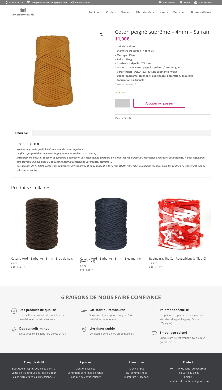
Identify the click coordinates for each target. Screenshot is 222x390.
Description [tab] (21, 133)
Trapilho (94, 12)
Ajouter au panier (159, 103)
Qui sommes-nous (136, 372)
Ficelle (125, 12)
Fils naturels (143, 12)
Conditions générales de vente (85, 372)
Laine (162, 12)
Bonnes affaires (201, 12)
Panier (186, 3)
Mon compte (169, 3)
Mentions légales (85, 368)
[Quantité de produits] (122, 103)
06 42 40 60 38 (16, 3)
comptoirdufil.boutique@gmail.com (49, 3)
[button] (101, 35)
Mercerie (178, 12)
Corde (110, 12)
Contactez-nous (82, 3)
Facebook (143, 377)
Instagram (130, 377)
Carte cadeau (205, 3)
